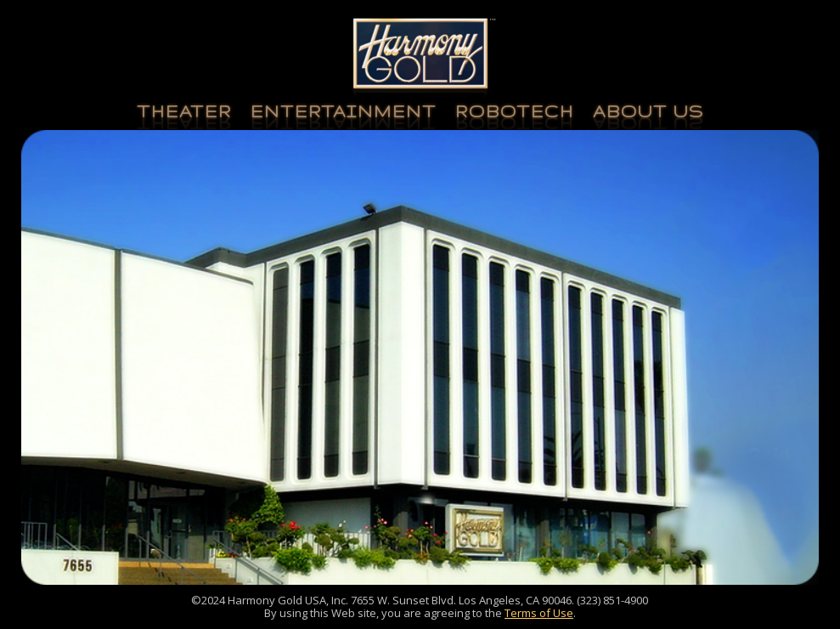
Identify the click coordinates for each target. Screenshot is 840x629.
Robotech (514, 111)
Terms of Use (539, 612)
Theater (184, 111)
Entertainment (344, 111)
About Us (648, 111)
